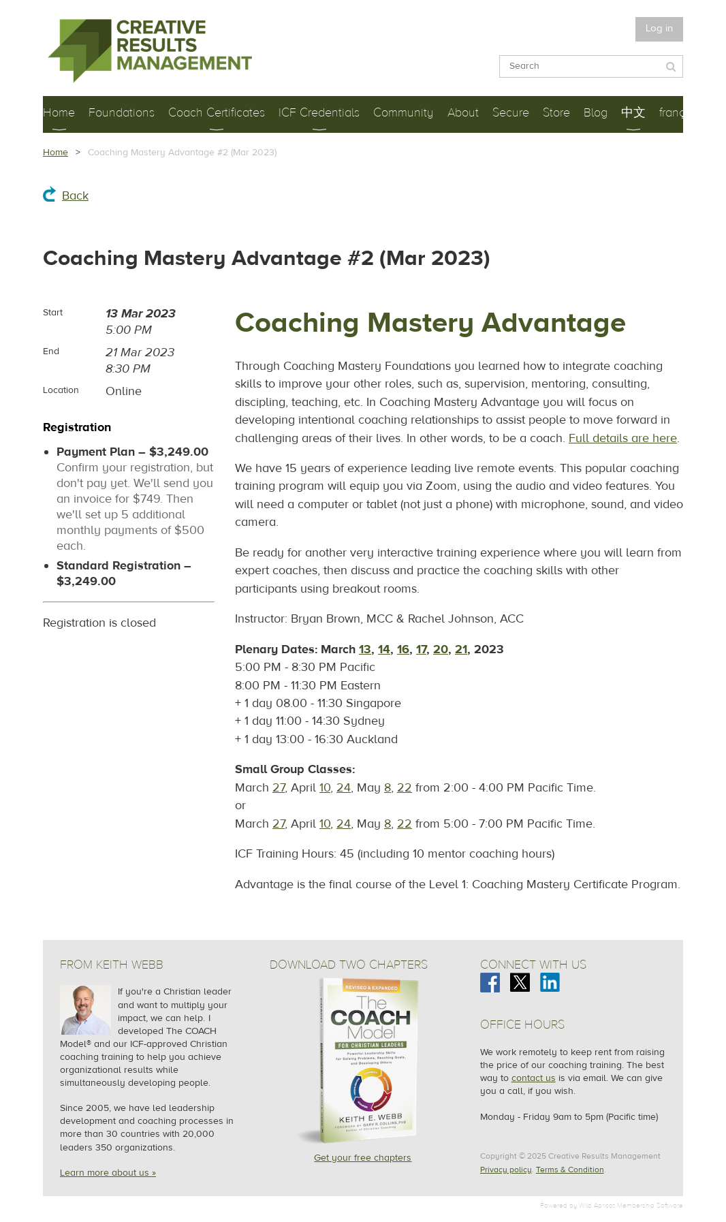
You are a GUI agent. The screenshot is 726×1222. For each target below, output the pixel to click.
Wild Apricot (597, 1205)
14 (384, 649)
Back (75, 196)
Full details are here (623, 438)
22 (404, 788)
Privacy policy (506, 1169)
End (51, 351)
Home (55, 152)
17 (421, 649)
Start (53, 313)
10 (324, 788)
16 (403, 649)
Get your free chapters (362, 1158)
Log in (659, 28)
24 (343, 788)
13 (365, 649)
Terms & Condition (570, 1169)
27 (278, 788)
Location (61, 390)
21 (461, 649)
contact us (533, 1078)
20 (440, 649)
